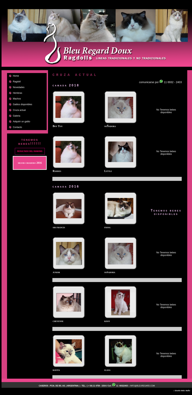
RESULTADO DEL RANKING (29, 151)
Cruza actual (19, 110)
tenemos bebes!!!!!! (29, 141)
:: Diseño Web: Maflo (181, 391)
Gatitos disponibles (22, 104)
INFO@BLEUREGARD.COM (142, 386)
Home (16, 76)
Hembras (17, 93)
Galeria (16, 115)
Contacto (17, 127)
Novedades (18, 87)
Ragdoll (17, 81)
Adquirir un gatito (21, 121)
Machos (17, 98)
